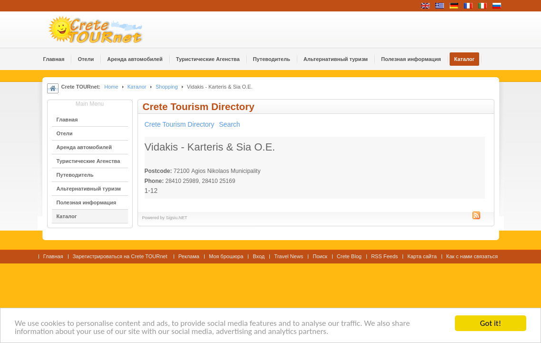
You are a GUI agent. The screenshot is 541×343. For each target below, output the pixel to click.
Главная (53, 256)
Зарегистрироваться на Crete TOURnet (121, 256)
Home (111, 87)
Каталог (137, 87)
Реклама (188, 256)
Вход (259, 256)
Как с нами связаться (472, 256)
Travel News (288, 256)
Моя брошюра (226, 256)
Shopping (167, 87)
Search (229, 124)
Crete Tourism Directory (180, 124)
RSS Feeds (384, 256)
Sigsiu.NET (176, 217)
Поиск (320, 256)
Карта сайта (421, 256)
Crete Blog (349, 256)
